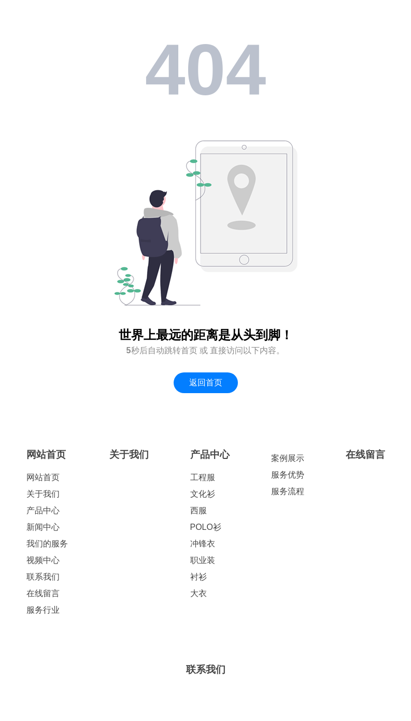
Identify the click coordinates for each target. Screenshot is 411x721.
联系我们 (43, 576)
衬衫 (198, 576)
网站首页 (46, 454)
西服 (198, 510)
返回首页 (205, 382)
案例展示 (287, 458)
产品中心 (43, 510)
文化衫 (202, 493)
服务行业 (43, 609)
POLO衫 (205, 527)
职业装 (202, 560)
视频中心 (43, 560)
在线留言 (43, 593)
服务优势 (287, 474)
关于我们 (43, 493)
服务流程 (287, 491)
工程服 (202, 477)
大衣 (198, 593)
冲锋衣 (202, 543)
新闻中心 (43, 527)
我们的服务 (47, 543)
